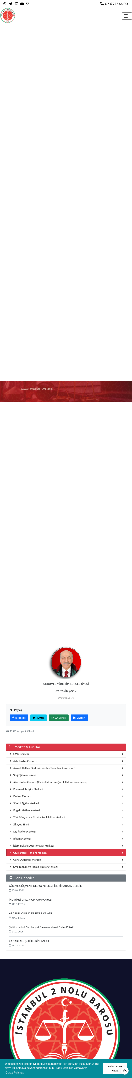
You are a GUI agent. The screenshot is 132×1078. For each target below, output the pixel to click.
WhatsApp (59, 717)
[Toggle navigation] (127, 16)
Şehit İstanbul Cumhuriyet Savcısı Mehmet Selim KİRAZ (41, 927)
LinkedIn (79, 717)
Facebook (18, 717)
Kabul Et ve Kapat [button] (115, 1068)
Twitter (38, 717)
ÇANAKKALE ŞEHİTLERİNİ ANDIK (29, 941)
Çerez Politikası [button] (15, 1072)
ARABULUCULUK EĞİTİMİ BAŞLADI (30, 913)
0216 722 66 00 (114, 4)
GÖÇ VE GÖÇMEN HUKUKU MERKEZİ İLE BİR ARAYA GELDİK (45, 886)
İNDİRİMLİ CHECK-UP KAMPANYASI (30, 899)
